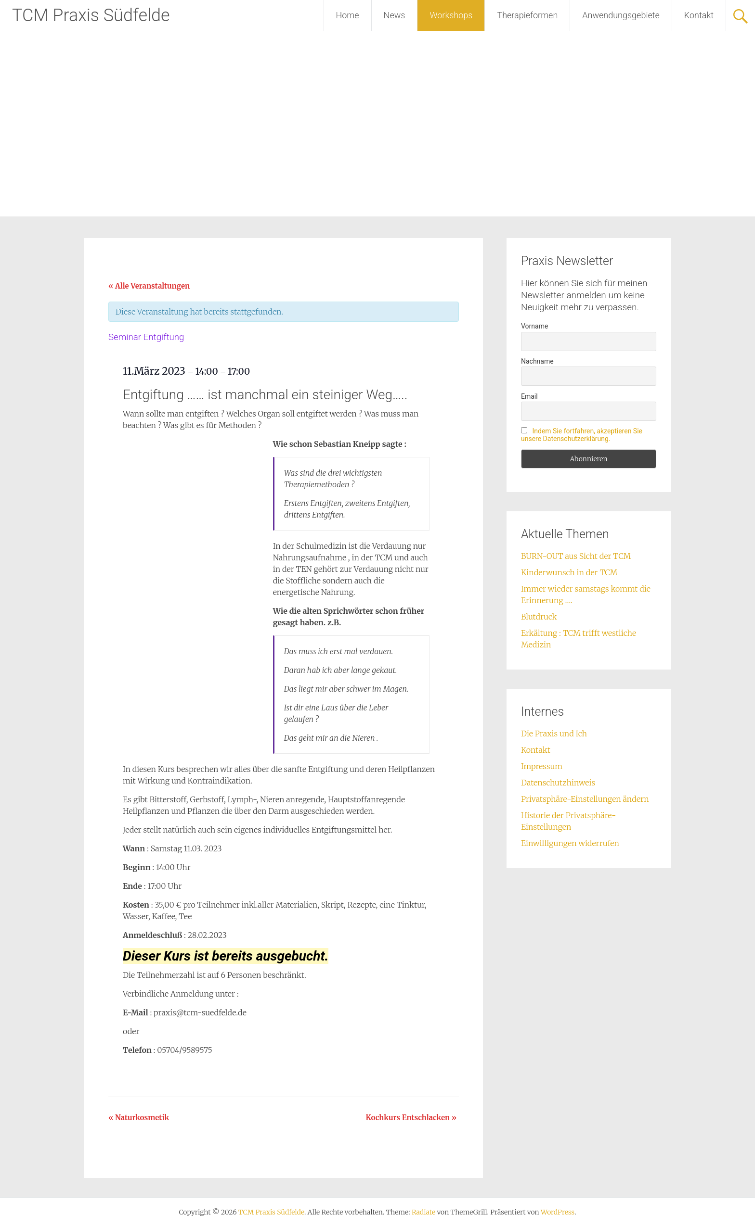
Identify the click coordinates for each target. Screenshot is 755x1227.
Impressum (541, 766)
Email (529, 396)
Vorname (534, 326)
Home (347, 15)
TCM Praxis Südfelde (91, 15)
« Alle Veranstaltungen (149, 286)
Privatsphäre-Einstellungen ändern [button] (585, 799)
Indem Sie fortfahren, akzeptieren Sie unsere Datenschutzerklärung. (581, 435)
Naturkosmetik (138, 1117)
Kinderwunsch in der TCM (569, 572)
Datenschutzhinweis (558, 782)
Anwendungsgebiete (621, 15)
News (394, 15)
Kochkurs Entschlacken (411, 1117)
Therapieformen (527, 15)
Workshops (451, 15)
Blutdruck (539, 616)
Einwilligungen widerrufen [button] (570, 843)
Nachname (537, 361)
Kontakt (699, 15)
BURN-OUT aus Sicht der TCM (576, 556)
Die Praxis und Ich (554, 733)
